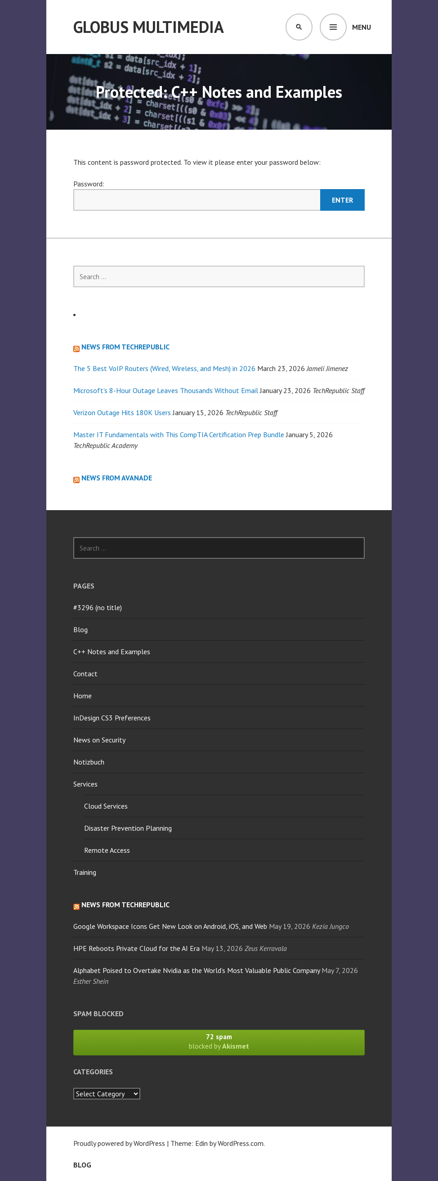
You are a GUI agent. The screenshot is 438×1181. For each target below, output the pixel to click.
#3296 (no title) (97, 607)
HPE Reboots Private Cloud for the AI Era (136, 948)
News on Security (99, 739)
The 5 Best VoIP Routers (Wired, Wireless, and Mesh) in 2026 (164, 368)
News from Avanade (116, 477)
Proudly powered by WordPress (119, 1143)
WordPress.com (241, 1143)
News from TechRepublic (125, 346)
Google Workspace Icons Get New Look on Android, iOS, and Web (170, 926)
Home (82, 695)
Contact (85, 673)
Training (84, 872)
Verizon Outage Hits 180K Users (122, 412)
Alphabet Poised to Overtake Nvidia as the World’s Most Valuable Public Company (196, 970)
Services (85, 783)
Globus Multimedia (148, 26)
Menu (361, 27)
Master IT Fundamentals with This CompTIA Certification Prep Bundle (178, 434)
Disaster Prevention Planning (128, 828)
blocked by (219, 1041)
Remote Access (107, 850)
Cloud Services (106, 805)
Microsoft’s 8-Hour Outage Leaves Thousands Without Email (165, 390)
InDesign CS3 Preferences (112, 717)
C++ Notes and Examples (111, 651)
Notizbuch (88, 761)
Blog (80, 629)
